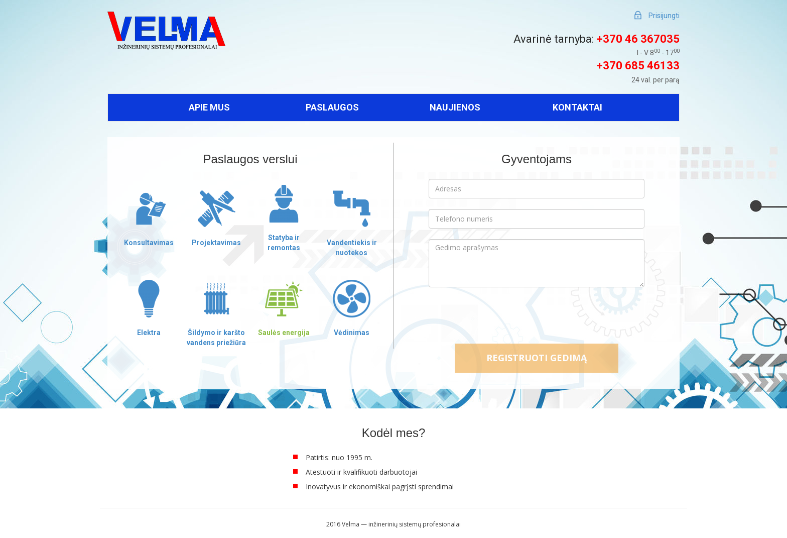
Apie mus (209, 107)
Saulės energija (284, 333)
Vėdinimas (351, 333)
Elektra (149, 333)
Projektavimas (216, 243)
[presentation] (536, 316)
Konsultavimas (149, 243)
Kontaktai (577, 107)
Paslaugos (332, 107)
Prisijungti (664, 16)
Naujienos (455, 107)
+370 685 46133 (638, 65)
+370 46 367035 (638, 39)
